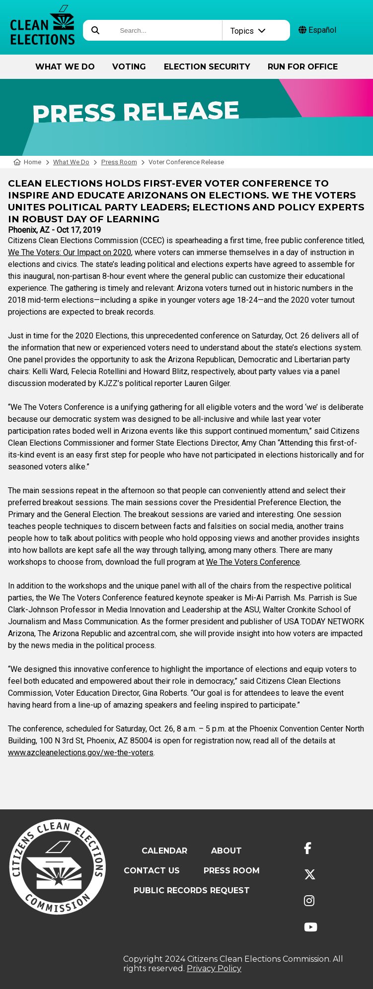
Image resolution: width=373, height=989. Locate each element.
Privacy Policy (214, 968)
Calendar (164, 851)
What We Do (65, 66)
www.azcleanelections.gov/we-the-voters (80, 752)
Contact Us (152, 870)
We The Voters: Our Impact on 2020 (69, 252)
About (226, 851)
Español (317, 30)
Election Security (207, 66)
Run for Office (303, 66)
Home (27, 162)
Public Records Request (192, 890)
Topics (248, 31)
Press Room (119, 162)
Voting (129, 66)
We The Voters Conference (253, 562)
